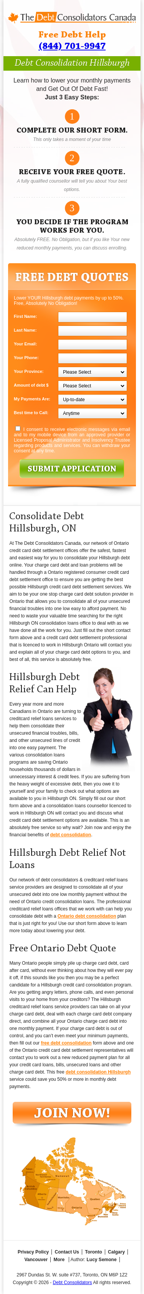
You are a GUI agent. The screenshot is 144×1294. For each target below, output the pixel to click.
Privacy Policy (33, 1252)
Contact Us (67, 1252)
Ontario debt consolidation (87, 916)
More (59, 1259)
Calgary (116, 1252)
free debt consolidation (66, 1043)
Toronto (93, 1252)
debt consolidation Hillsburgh (98, 1072)
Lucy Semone (102, 1259)
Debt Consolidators (72, 1282)
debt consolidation (70, 834)
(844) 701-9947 (72, 46)
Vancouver (36, 1259)
